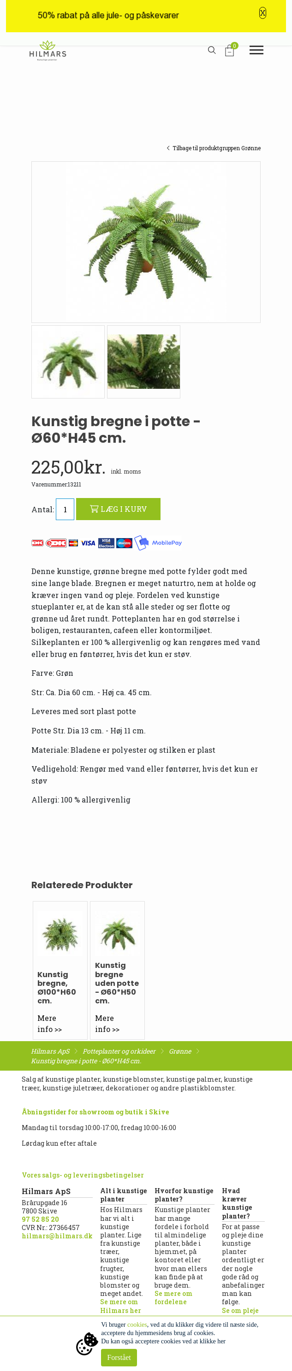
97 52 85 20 (40, 1219)
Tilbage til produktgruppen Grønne (214, 148)
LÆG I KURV (118, 509)
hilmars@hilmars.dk (57, 1235)
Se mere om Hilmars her (120, 1305)
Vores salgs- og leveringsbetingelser (83, 1175)
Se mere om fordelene (173, 1297)
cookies (137, 1324)
